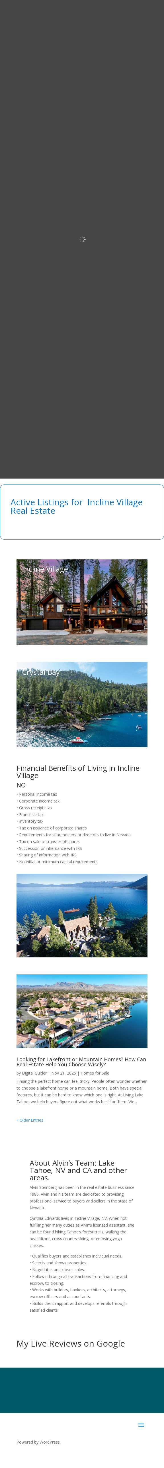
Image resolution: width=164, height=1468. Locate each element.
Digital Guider (34, 1073)
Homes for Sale (95, 1073)
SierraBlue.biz (83, 1452)
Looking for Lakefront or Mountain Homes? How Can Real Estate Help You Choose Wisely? (81, 1062)
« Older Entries (30, 1120)
